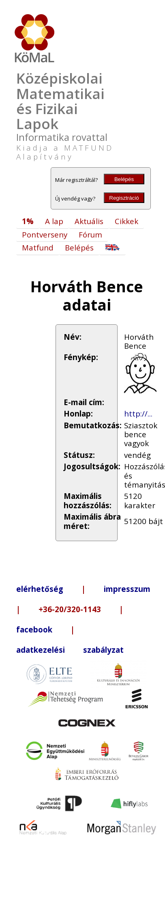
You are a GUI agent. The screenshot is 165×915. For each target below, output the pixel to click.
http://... (138, 413)
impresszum (127, 589)
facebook (34, 629)
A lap (54, 221)
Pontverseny (44, 234)
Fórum (90, 234)
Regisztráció (124, 198)
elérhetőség (39, 589)
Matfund (38, 247)
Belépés (124, 179)
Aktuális (89, 221)
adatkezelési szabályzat (70, 650)
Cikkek (126, 221)
